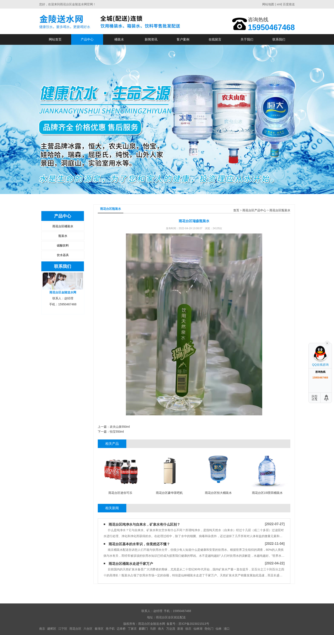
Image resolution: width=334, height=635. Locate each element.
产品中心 (87, 39)
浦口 (227, 628)
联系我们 (278, 39)
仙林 (219, 628)
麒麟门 (143, 628)
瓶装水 (62, 236)
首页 (236, 210)
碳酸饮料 (63, 245)
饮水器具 (63, 255)
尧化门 (208, 628)
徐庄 (188, 628)
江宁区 (62, 628)
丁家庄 (132, 628)
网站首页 (55, 39)
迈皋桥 (121, 628)
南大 (161, 628)
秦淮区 (99, 628)
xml (279, 4)
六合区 (88, 628)
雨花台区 (75, 628)
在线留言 (215, 39)
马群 (153, 628)
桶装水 (119, 39)
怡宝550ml (117, 431)
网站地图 (268, 4)
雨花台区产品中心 (254, 210)
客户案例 (183, 39)
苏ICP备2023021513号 (194, 623)
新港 (180, 628)
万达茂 (170, 628)
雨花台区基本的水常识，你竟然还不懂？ (139, 544)
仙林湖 (197, 628)
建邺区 (51, 628)
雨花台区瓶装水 (279, 210)
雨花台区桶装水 (62, 226)
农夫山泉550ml (120, 426)
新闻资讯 (151, 39)
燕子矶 (110, 628)
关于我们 (246, 39)
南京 (42, 628)
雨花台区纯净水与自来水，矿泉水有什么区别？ (144, 524)
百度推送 (289, 4)
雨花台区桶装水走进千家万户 (131, 563)
